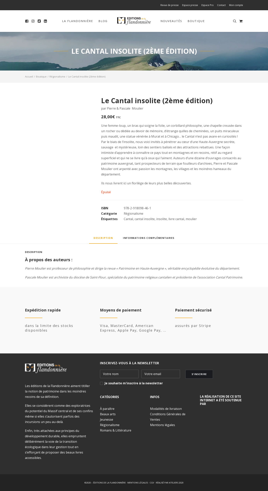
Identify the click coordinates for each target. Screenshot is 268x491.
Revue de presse (169, 5)
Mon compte (236, 5)
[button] (27, 21)
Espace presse (190, 5)
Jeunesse (106, 419)
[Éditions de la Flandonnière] (134, 21)
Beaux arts (108, 414)
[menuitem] (170, 5)
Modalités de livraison (166, 409)
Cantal (128, 219)
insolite (161, 219)
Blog (103, 21)
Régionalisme (57, 76)
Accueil (29, 76)
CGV (152, 482)
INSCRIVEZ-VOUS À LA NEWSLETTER (129, 363)
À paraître (107, 409)
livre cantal (176, 219)
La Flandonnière (77, 21)
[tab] (149, 239)
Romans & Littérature (115, 430)
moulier (191, 219)
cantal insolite (145, 219)
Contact (221, 5)
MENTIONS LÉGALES (137, 482)
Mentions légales (162, 425)
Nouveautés (171, 21)
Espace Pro (207, 5)
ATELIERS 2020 (176, 482)
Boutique (196, 21)
